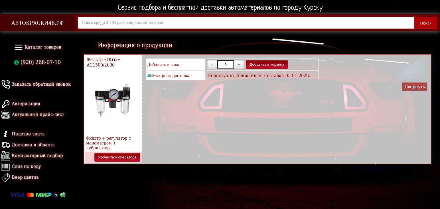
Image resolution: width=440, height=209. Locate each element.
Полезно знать (22, 133)
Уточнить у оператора (117, 157)
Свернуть (415, 86)
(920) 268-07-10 (37, 62)
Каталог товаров (37, 47)
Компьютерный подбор (32, 155)
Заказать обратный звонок (36, 84)
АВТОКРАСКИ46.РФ (37, 23)
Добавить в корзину (267, 64)
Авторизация (20, 103)
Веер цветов (19, 177)
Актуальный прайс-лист (32, 114)
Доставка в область (27, 144)
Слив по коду (21, 166)
